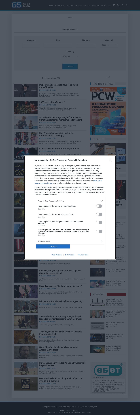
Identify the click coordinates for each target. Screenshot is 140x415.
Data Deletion (57, 255)
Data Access (69, 255)
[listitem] (70, 201)
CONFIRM (53, 246)
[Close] (111, 160)
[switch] (99, 206)
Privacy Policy (83, 255)
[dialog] (70, 207)
